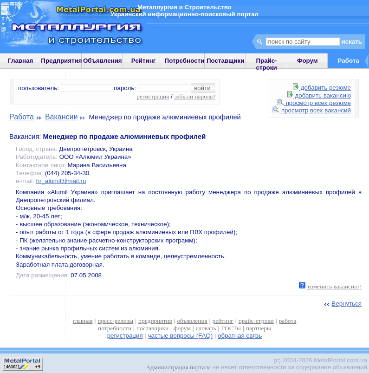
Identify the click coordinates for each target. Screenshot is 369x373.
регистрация (152, 96)
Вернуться (342, 303)
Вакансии (61, 117)
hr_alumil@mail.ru (61, 180)
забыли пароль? (194, 96)
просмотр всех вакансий (311, 110)
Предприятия (61, 60)
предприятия (155, 320)
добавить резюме (322, 87)
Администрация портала (178, 367)
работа (288, 320)
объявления (192, 320)
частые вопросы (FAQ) (180, 335)
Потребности (185, 60)
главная (83, 320)
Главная (20, 60)
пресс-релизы (115, 320)
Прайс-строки (266, 64)
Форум (307, 60)
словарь (206, 328)
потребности (114, 328)
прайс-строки (256, 320)
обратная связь (240, 335)
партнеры (258, 328)
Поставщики (225, 60)
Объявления (102, 60)
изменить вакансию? (330, 286)
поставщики (152, 328)
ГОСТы (231, 328)
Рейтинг (143, 60)
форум (182, 328)
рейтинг (223, 320)
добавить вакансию (319, 95)
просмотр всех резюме (314, 102)
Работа (21, 117)
